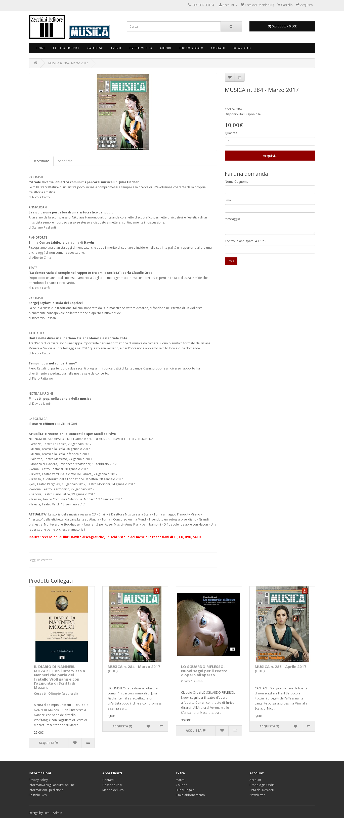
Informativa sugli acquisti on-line (52, 785)
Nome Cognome (236, 181)
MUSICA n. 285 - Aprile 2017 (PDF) (280, 668)
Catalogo (95, 48)
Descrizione (41, 161)
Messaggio (232, 219)
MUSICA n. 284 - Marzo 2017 (68, 63)
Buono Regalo (191, 48)
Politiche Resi (38, 795)
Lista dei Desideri (261, 790)
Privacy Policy (38, 780)
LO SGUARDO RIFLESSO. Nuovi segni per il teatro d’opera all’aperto (204, 670)
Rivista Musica (140, 48)
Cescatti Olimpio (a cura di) (56, 693)
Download (242, 48)
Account (255, 780)
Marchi (180, 780)
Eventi (116, 48)
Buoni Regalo (185, 790)
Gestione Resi (112, 785)
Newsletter (257, 795)
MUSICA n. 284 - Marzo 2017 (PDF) (134, 668)
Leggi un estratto (41, 560)
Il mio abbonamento (190, 795)
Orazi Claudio (192, 681)
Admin (57, 813)
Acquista (270, 155)
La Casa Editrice (66, 48)
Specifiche (65, 161)
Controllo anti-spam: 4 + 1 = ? (245, 241)
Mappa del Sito (113, 790)
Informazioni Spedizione (46, 790)
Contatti (218, 48)
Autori (165, 48)
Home (41, 48)
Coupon (181, 785)
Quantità (231, 133)
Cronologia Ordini (262, 785)
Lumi (47, 813)
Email (228, 200)
